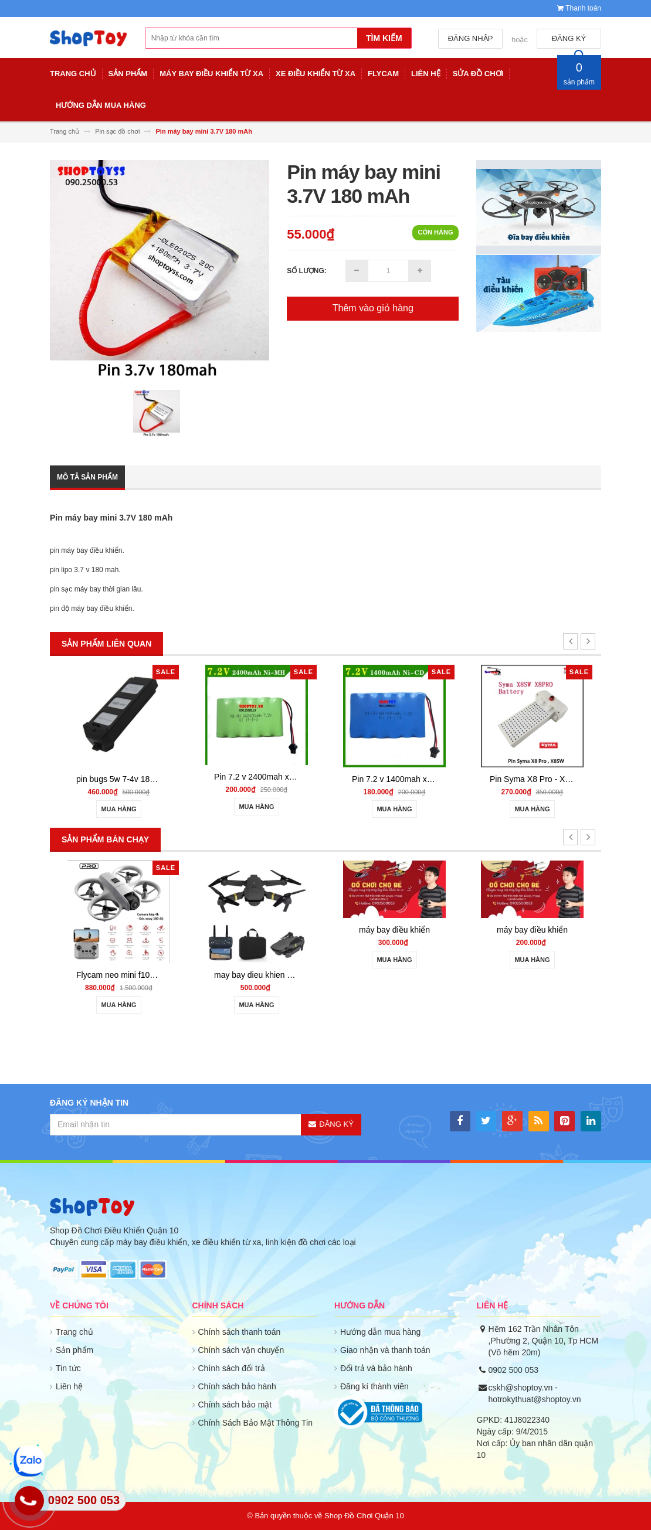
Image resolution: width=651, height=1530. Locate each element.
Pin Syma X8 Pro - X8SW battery (550, 779)
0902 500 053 (514, 1370)
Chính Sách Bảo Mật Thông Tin (255, 1422)
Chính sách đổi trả (231, 1368)
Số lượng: (307, 271)
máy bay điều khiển (394, 929)
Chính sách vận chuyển (241, 1350)
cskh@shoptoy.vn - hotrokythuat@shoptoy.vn (535, 1393)
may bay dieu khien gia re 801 (269, 975)
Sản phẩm (74, 1350)
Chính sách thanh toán (239, 1332)
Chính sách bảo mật (235, 1404)
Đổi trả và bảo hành (376, 1368)
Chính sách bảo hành (237, 1386)
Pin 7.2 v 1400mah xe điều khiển (412, 779)
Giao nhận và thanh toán (385, 1350)
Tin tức (68, 1368)
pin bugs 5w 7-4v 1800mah (125, 779)
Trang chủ (74, 1332)
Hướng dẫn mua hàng (380, 1332)
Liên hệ (69, 1386)
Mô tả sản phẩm (87, 477)
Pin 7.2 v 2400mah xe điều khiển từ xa (284, 776)
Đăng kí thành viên (374, 1386)
